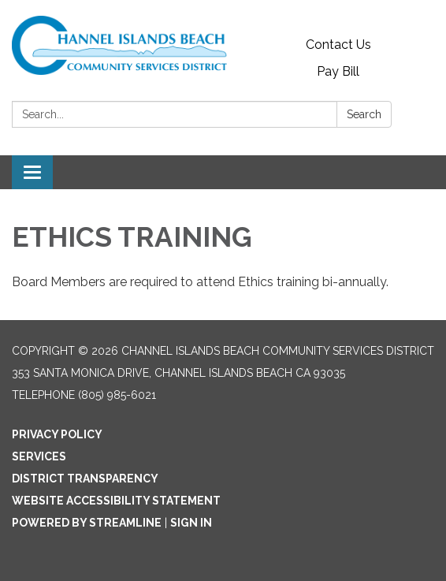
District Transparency (85, 478)
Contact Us (338, 44)
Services (39, 456)
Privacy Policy (57, 434)
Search (364, 114)
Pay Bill (338, 71)
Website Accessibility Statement (116, 500)
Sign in (191, 522)
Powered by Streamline (87, 522)
